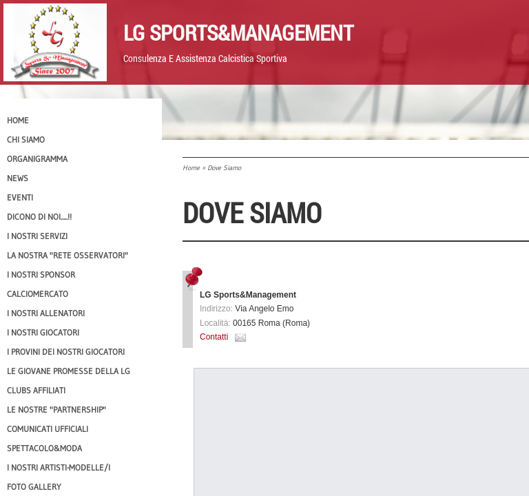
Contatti (214, 337)
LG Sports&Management (238, 32)
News (17, 178)
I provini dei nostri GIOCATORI (66, 352)
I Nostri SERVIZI (37, 236)
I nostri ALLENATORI (46, 313)
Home (191, 167)
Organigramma (37, 159)
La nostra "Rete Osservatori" (67, 255)
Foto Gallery (34, 487)
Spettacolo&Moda (44, 448)
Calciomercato (37, 294)
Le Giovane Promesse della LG (68, 371)
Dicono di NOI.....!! (39, 216)
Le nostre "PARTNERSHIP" (56, 409)
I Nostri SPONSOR (41, 274)
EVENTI (20, 197)
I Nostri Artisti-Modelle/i (58, 467)
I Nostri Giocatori (43, 332)
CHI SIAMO (26, 139)
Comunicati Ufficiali (47, 429)
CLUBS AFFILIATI (36, 390)
